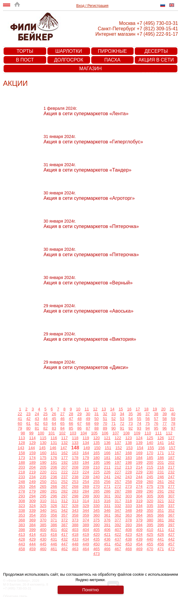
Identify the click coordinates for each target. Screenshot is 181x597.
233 (21, 477)
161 (53, 453)
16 (129, 409)
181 (107, 457)
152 (118, 448)
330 (96, 505)
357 (64, 515)
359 (86, 515)
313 (75, 501)
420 (96, 534)
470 (150, 549)
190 (43, 462)
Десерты (156, 51)
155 (150, 448)
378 (128, 520)
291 (160, 491)
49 (88, 418)
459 (32, 549)
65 (62, 423)
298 (75, 496)
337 (171, 505)
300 (96, 496)
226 (107, 472)
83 (54, 428)
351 (160, 510)
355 (43, 515)
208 (75, 467)
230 (150, 472)
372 (64, 520)
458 (21, 549)
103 (73, 433)
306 (160, 496)
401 (53, 529)
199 (139, 462)
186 (160, 457)
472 (171, 549)
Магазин (90, 68)
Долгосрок (68, 59)
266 (53, 486)
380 (150, 520)
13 (103, 409)
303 (128, 496)
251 (53, 481)
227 (118, 472)
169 (139, 453)
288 (128, 491)
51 (105, 418)
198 (128, 462)
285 (96, 491)
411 (160, 529)
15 (121, 409)
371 (53, 520)
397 (171, 525)
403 (75, 529)
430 (43, 539)
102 (62, 433)
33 (113, 414)
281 (53, 491)
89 (105, 428)
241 (107, 477)
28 (71, 414)
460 (43, 549)
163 (75, 453)
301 (107, 496)
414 (32, 534)
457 (171, 544)
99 (31, 433)
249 (32, 481)
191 (53, 462)
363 (128, 515)
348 (128, 510)
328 (75, 505)
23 (28, 414)
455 (150, 544)
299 (86, 496)
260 (150, 481)
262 (171, 481)
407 (118, 529)
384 (32, 525)
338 (21, 510)
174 (32, 457)
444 (32, 544)
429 (32, 539)
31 (96, 414)
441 (160, 539)
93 (139, 428)
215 (150, 467)
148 (75, 447)
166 (107, 453)
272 (118, 486)
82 (45, 428)
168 (128, 453)
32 (105, 414)
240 (96, 477)
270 (96, 486)
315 (96, 501)
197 (118, 462)
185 (150, 457)
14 (112, 409)
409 (139, 529)
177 (64, 457)
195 (96, 462)
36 (139, 414)
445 (43, 544)
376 (107, 520)
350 (150, 510)
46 (62, 418)
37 (147, 414)
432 (64, 539)
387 (64, 525)
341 (53, 510)
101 (51, 433)
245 (150, 477)
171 (160, 453)
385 (43, 525)
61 (28, 423)
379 (139, 520)
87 (88, 428)
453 (128, 544)
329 (86, 505)
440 (150, 539)
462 (64, 549)
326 (53, 505)
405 (96, 529)
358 (75, 515)
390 (96, 525)
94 (147, 428)
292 (171, 491)
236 (53, 477)
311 (53, 501)
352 (171, 510)
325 (43, 505)
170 (150, 453)
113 (21, 438)
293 (21, 496)
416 (53, 534)
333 (128, 505)
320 (150, 501)
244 (139, 477)
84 (62, 428)
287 (118, 491)
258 (128, 481)
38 (156, 414)
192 (64, 462)
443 (21, 544)
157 (172, 448)
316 (107, 501)
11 (87, 409)
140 (150, 442)
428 (21, 539)
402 (64, 529)
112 (169, 433)
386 (53, 525)
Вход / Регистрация (92, 6)
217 (171, 467)
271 (107, 486)
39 (164, 414)
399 (32, 529)
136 (107, 442)
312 (64, 501)
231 (160, 472)
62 (37, 423)
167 (118, 453)
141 (160, 442)
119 (86, 438)
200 (150, 462)
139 (139, 442)
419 (86, 534)
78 (173, 423)
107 (116, 433)
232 (171, 472)
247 (171, 477)
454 (139, 544)
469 (139, 549)
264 (32, 486)
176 (53, 457)
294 (32, 496)
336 (160, 505)
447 (64, 544)
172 (171, 453)
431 (53, 539)
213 (128, 467)
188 (21, 462)
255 (96, 481)
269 (86, 486)
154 (140, 448)
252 (64, 481)
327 (64, 505)
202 (171, 462)
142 (171, 442)
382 (171, 520)
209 (86, 467)
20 (163, 409)
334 (139, 505)
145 (42, 448)
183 (128, 457)
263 (21, 486)
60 (20, 423)
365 (150, 515)
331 (107, 505)
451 (107, 544)
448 (75, 544)
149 (86, 448)
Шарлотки (68, 51)
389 (86, 525)
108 (126, 433)
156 (161, 448)
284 (86, 491)
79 (20, 428)
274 (139, 486)
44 (45, 418)
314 (86, 501)
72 (122, 423)
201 (160, 462)
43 (37, 418)
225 (96, 472)
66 (71, 423)
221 (53, 472)
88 (96, 428)
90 (113, 428)
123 (128, 438)
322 (171, 501)
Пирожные (112, 51)
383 (21, 525)
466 (107, 549)
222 (64, 472)
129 (32, 442)
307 (171, 496)
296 (53, 496)
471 (160, 549)
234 (32, 477)
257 (118, 481)
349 (139, 510)
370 (43, 520)
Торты (25, 51)
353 (21, 515)
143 (21, 448)
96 (164, 428)
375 (96, 520)
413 (21, 534)
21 (172, 409)
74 (139, 423)
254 (86, 481)
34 (122, 414)
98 (23, 433)
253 (75, 481)
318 (128, 501)
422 (118, 534)
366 (160, 515)
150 (97, 448)
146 (53, 448)
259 (139, 481)
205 (43, 467)
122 (118, 438)
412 (171, 529)
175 (43, 457)
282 (64, 491)
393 (128, 525)
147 (63, 448)
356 (53, 515)
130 (43, 442)
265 (43, 486)
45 (54, 418)
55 (139, 418)
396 (160, 525)
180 (96, 457)
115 (43, 438)
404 (86, 529)
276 (160, 486)
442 (171, 539)
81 (37, 428)
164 (86, 453)
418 (75, 534)
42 (28, 418)
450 (96, 544)
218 (21, 472)
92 (130, 428)
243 (128, 477)
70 (105, 423)
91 (122, 428)
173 (21, 457)
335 (150, 505)
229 (139, 472)
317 (118, 501)
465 (96, 549)
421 (107, 534)
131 (53, 442)
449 (86, 544)
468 (128, 549)
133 (75, 442)
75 (147, 423)
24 (37, 414)
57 (156, 418)
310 (43, 501)
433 (75, 539)
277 (171, 486)
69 (96, 423)
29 (79, 414)
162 (64, 453)
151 (108, 448)
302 (118, 496)
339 (32, 510)
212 (118, 467)
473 (96, 553)
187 (171, 457)
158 (21, 453)
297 (64, 496)
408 (128, 529)
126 (160, 438)
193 (75, 462)
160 (43, 453)
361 (107, 515)
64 (54, 423)
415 (43, 534)
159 (32, 453)
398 (21, 529)
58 (164, 418)
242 (118, 477)
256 (107, 481)
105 (94, 433)
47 (71, 418)
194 (86, 462)
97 (173, 428)
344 (86, 510)
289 (139, 491)
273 (128, 486)
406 (107, 529)
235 (43, 477)
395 (150, 525)
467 (118, 549)
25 (45, 414)
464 (86, 549)
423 (128, 534)
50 (96, 418)
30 (88, 414)
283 (75, 491)
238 (75, 477)
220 (43, 472)
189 (32, 462)
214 (139, 467)
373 (75, 520)
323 (21, 505)
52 (113, 418)
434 (86, 539)
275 (150, 486)
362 (118, 515)
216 (160, 467)
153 (129, 448)
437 (118, 539)
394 (139, 525)
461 (53, 549)
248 (21, 481)
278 (21, 491)
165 (96, 453)
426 (160, 534)
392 (118, 525)
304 (139, 496)
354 (32, 515)
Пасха (112, 59)
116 (53, 438)
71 (113, 423)
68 (88, 423)
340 (43, 510)
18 (146, 409)
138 (128, 442)
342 (64, 510)
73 (130, 423)
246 (160, 477)
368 (21, 520)
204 (32, 467)
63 (45, 423)
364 (139, 515)
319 (139, 501)
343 (75, 510)
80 (28, 428)
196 (107, 462)
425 (150, 534)
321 (160, 501)
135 (96, 442)
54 (130, 418)
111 (158, 433)
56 (147, 418)
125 (150, 438)
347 (118, 510)
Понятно (90, 589)
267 (64, 486)
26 (54, 414)
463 (75, 549)
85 (71, 428)
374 (86, 520)
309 (32, 501)
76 (156, 423)
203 (21, 467)
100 (41, 433)
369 (32, 520)
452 (118, 544)
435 (96, 539)
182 (118, 457)
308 (21, 501)
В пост (25, 59)
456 (160, 544)
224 (86, 472)
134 (86, 442)
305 (150, 496)
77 (164, 423)
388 (75, 525)
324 (32, 505)
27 (62, 414)
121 (107, 438)
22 (20, 414)
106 (105, 433)
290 (150, 491)
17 (138, 409)
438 (128, 539)
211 (107, 467)
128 (21, 442)
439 (139, 539)
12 (95, 409)
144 (32, 448)
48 (79, 418)
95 (156, 428)
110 (147, 433)
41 (20, 418)
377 (118, 520)
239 (86, 477)
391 (107, 525)
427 (171, 534)
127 (171, 438)
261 (160, 481)
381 (160, 520)
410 (150, 529)
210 (96, 467)
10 (78, 409)
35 (130, 414)
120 (96, 438)
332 (118, 505)
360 (96, 515)
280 (43, 491)
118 (75, 438)
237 (64, 477)
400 (43, 529)
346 (107, 510)
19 (155, 409)
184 (139, 457)
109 (137, 433)
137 (118, 442)
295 (43, 496)
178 (75, 457)
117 (64, 438)
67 (79, 423)
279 (32, 491)
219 (32, 472)
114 (32, 438)
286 (107, 491)
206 (53, 467)
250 (43, 481)
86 (79, 428)
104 (83, 433)
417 (64, 534)
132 (64, 442)
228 (128, 472)
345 (96, 510)
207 (64, 467)
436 (107, 539)
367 (171, 515)
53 (122, 418)
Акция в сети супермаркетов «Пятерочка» (156, 60)
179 (86, 457)
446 (53, 544)
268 (75, 486)
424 (139, 534)
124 (139, 438)
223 (75, 472)
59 (173, 418)
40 (173, 414)
